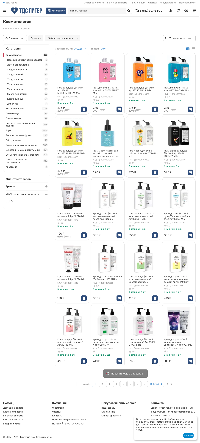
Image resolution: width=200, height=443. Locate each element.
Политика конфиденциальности (69, 419)
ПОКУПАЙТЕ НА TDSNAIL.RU (67, 423)
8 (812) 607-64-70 (160, 415)
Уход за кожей (27, 74)
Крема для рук (27, 98)
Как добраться (168, 2)
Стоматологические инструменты (27, 160)
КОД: (59, 97)
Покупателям (187, 2)
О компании (58, 407)
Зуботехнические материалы (27, 144)
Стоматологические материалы (27, 154)
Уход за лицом (27, 79)
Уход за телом (27, 89)
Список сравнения (111, 415)
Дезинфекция (27, 113)
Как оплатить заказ (13, 419)
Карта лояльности (13, 411)
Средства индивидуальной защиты (27, 124)
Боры (27, 130)
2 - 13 (169, 383)
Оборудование (27, 140)
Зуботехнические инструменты (27, 149)
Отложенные (108, 411)
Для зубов (27, 103)
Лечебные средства (27, 64)
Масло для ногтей (27, 93)
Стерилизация (27, 118)
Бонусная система (117, 2)
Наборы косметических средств (27, 59)
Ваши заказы (108, 407)
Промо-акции (138, 2)
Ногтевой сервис (27, 108)
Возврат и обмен (12, 423)
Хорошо (188, 435)
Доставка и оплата (94, 2)
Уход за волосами (27, 69)
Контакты (57, 415)
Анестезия (27, 166)
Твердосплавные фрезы (27, 135)
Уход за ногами (27, 84)
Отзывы (152, 2)
